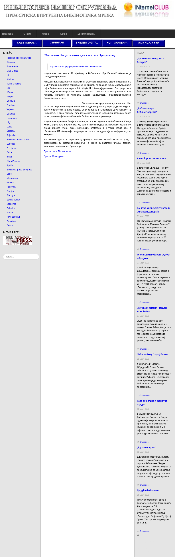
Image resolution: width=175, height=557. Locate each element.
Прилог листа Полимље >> (57, 151)
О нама (27, 34)
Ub (8, 75)
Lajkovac (11, 114)
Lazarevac (12, 118)
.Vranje (10, 92)
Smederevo (12, 66)
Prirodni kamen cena (146, 542)
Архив (63, 34)
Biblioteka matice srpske (18, 139)
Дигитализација (86, 34)
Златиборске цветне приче (151, 158)
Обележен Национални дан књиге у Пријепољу (79, 55)
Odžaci (10, 152)
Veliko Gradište (14, 83)
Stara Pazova (13, 161)
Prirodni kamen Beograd (148, 548)
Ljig (8, 122)
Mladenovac (12, 178)
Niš (8, 88)
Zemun (10, 225)
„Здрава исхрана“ (146, 447)
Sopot (9, 174)
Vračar (10, 212)
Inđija (9, 157)
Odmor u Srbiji (143, 551)
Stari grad (11, 195)
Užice (9, 126)
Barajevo (11, 191)
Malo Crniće (12, 71)
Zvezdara (11, 221)
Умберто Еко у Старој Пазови (152, 354)
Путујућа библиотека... (149, 490)
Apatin (10, 165)
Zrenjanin (11, 148)
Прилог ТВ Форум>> (54, 156)
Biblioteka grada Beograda (19, 169)
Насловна (7, 34)
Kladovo (10, 79)
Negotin (10, 96)
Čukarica (11, 208)
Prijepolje (11, 135)
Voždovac (11, 204)
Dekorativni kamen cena (148, 545)
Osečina (11, 105)
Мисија (45, 34)
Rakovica (11, 187)
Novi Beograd (13, 217)
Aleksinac (11, 62)
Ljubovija (11, 101)
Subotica (11, 144)
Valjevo (10, 109)
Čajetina (11, 131)
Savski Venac (13, 199)
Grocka (10, 182)
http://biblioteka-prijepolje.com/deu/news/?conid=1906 (76, 66)
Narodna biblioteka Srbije (19, 58)
